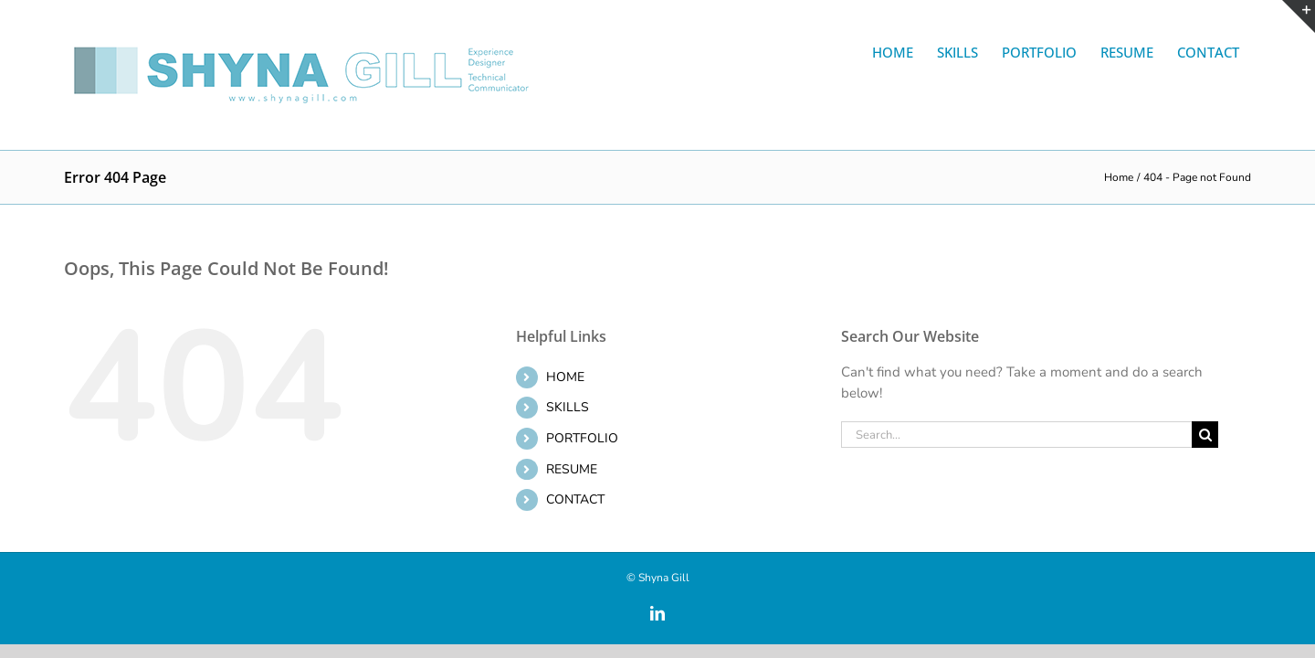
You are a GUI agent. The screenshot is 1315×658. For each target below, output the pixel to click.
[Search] (1205, 434)
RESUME (571, 469)
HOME (565, 377)
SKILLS (567, 407)
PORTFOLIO (582, 438)
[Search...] (1016, 434)
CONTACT (575, 499)
